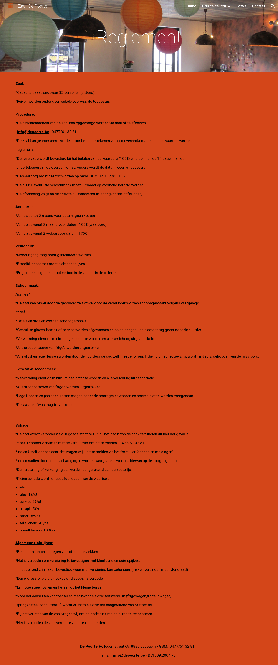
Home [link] (191, 6)
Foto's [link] (241, 6)
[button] (273, 6)
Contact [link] (258, 6)
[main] (139, 37)
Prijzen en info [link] (214, 6)
